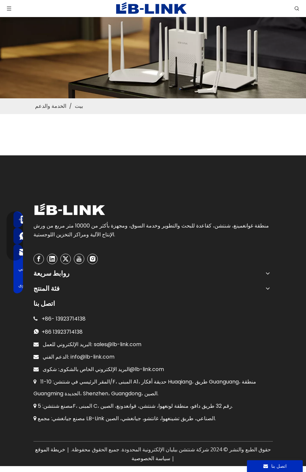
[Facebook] (38, 259)
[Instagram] (92, 259)
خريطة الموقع (50, 449)
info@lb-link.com (92, 357)
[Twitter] (65, 259)
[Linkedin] (52, 259)
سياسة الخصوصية (151, 458)
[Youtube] (79, 259)
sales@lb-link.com (117, 344)
